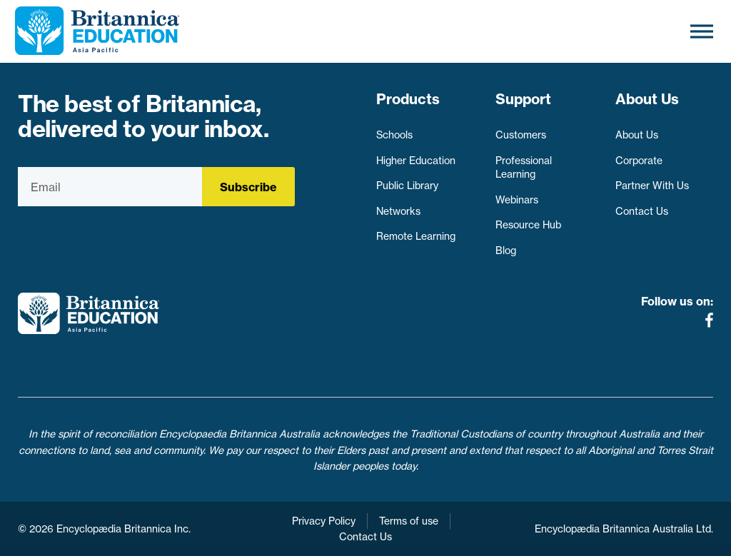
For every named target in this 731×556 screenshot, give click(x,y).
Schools (394, 134)
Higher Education (415, 160)
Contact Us (641, 211)
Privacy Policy (324, 521)
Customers (520, 134)
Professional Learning (523, 167)
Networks (398, 211)
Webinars (516, 199)
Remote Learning (415, 236)
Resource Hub (528, 224)
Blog (505, 250)
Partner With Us (652, 185)
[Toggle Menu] (701, 31)
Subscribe (248, 187)
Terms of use (408, 521)
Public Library (407, 185)
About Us (636, 134)
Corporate (638, 160)
